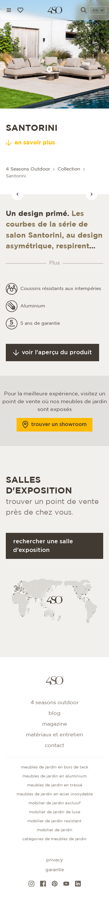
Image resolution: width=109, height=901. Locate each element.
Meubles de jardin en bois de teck (54, 767)
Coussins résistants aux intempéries (60, 294)
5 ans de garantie (40, 329)
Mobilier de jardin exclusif (54, 803)
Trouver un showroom (54, 430)
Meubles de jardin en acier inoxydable (55, 794)
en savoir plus (30, 143)
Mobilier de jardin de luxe (54, 812)
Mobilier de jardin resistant (54, 821)
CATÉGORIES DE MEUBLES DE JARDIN (54, 839)
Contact (54, 745)
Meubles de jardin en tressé (54, 785)
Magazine (54, 724)
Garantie (54, 870)
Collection (69, 169)
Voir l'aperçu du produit (52, 358)
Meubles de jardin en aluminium (54, 776)
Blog (54, 713)
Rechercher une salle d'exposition (43, 551)
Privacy (54, 860)
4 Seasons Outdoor (28, 169)
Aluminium (32, 311)
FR (98, 10)
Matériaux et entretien (54, 735)
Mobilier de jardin (54, 830)
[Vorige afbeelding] (17, 194)
